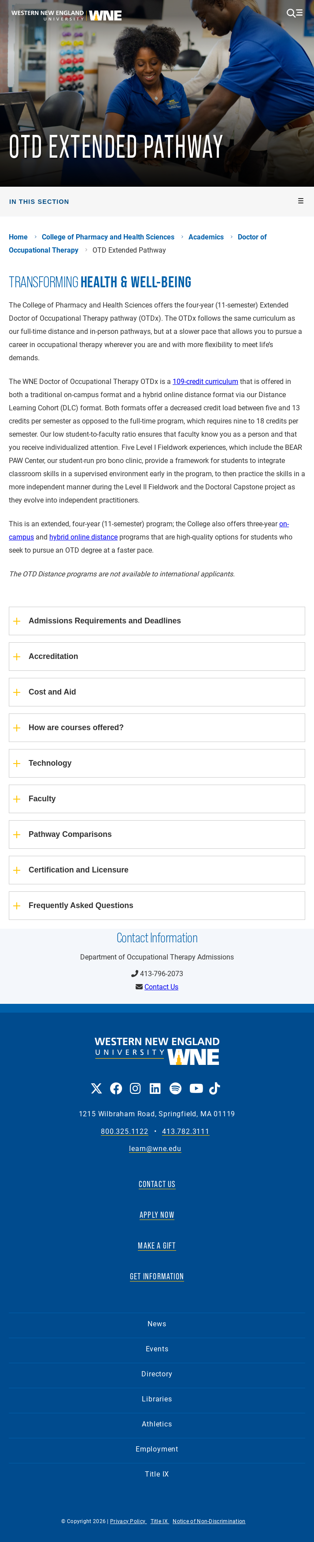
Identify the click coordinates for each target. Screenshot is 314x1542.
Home (18, 236)
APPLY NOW (157, 1215)
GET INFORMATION (157, 1276)
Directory (156, 1373)
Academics (206, 236)
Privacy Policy (128, 1520)
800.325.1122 (124, 1131)
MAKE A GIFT (157, 1245)
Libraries (157, 1398)
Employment (157, 1448)
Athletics (157, 1423)
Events (157, 1348)
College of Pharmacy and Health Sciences (108, 236)
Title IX (157, 1473)
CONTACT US (157, 1184)
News (157, 1323)
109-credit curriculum (205, 381)
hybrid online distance (83, 536)
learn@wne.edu (155, 1148)
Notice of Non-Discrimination (209, 1520)
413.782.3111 (186, 1131)
